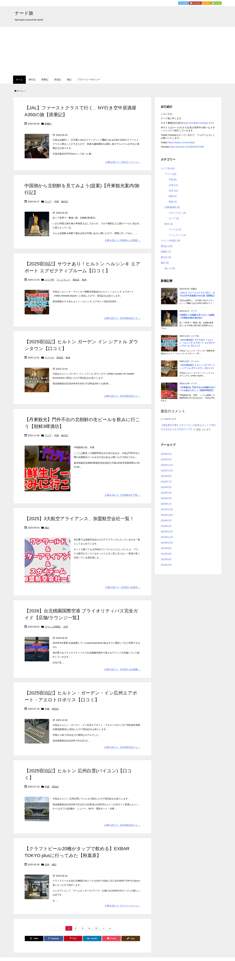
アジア (48, 201)
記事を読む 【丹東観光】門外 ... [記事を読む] (122, 495)
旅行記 (64, 201)
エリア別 (49, 279)
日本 (47, 864)
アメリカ (49, 357)
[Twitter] (34, 938)
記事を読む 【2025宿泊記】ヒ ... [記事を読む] (122, 396)
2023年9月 (166, 548)
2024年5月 (166, 520)
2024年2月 (166, 526)
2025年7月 (166, 481)
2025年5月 (166, 487)
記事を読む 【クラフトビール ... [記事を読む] (122, 905)
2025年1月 (166, 504)
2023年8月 (166, 553)
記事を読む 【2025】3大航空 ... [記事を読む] (122, 587)
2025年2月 (166, 498)
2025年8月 (166, 476)
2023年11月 (167, 537)
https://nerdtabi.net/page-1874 (198, 123)
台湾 (65, 626)
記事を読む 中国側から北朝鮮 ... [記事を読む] (122, 240)
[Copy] (130, 938)
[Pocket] (111, 938)
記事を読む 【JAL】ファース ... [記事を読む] (123, 162)
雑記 (47, 527)
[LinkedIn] (92, 938)
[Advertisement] (117, 51)
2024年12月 (167, 509)
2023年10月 (167, 542)
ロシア (174, 218)
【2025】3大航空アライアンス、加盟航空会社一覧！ (79, 518)
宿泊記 (76, 279)
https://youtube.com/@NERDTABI (187, 146)
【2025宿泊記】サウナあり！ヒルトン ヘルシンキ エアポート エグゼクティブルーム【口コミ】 (197, 343)
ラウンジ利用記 (53, 626)
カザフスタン (177, 213)
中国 (56, 201)
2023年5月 (166, 565)
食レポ (170, 268)
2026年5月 (166, 454)
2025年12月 (167, 465)
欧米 (84, 279)
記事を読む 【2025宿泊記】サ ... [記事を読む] (122, 318)
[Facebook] (53, 938)
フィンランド (63, 279)
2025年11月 (167, 470)
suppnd (167, 418)
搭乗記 (48, 123)
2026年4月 (166, 459)
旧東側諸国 (172, 207)
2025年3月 (166, 492)
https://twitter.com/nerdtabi (181, 142)
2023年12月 (167, 531)
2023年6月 (166, 559)
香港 (173, 201)
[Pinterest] (73, 938)
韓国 (173, 196)
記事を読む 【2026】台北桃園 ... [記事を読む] (122, 669)
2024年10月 (167, 515)
